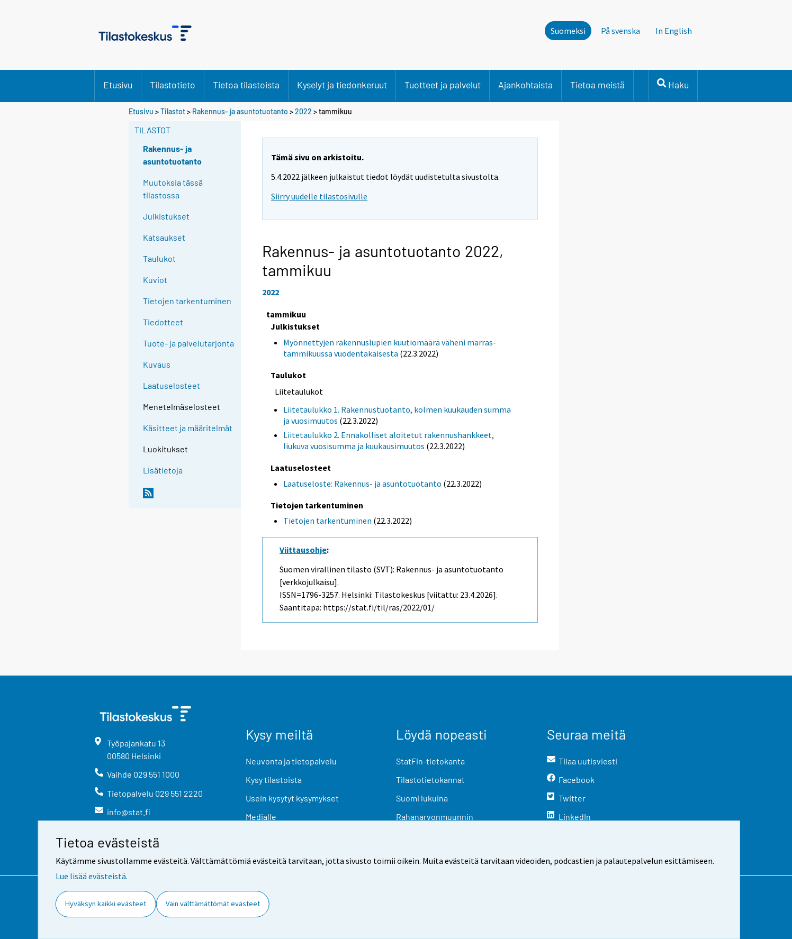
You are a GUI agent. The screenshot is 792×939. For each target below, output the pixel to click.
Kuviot (155, 280)
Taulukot (159, 258)
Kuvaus (156, 364)
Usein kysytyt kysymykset (292, 798)
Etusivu (117, 84)
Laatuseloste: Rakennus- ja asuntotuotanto (362, 483)
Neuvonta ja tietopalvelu (291, 761)
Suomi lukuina (422, 798)
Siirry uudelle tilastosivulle (319, 196)
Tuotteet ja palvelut (442, 84)
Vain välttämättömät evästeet (213, 903)
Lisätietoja (163, 470)
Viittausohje (303, 549)
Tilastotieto (172, 84)
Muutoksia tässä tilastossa (173, 188)
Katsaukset (164, 237)
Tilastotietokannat (430, 779)
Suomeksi (568, 30)
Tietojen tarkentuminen (187, 301)
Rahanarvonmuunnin (434, 817)
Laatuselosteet (171, 385)
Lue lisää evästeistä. (92, 876)
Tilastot (172, 111)
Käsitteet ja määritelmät (187, 428)
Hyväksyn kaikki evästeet (105, 903)
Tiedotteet (163, 322)
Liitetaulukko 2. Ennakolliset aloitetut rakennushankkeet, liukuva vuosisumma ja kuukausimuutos (388, 440)
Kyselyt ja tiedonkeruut (342, 84)
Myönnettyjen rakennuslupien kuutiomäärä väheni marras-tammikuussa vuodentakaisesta (389, 348)
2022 (303, 111)
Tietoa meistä (597, 84)
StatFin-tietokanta (430, 761)
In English (673, 30)
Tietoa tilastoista (246, 84)
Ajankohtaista (525, 84)
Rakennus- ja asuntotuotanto (241, 111)
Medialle (261, 817)
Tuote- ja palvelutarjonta (188, 343)
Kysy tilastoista (274, 779)
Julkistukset (166, 216)
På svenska (620, 30)
